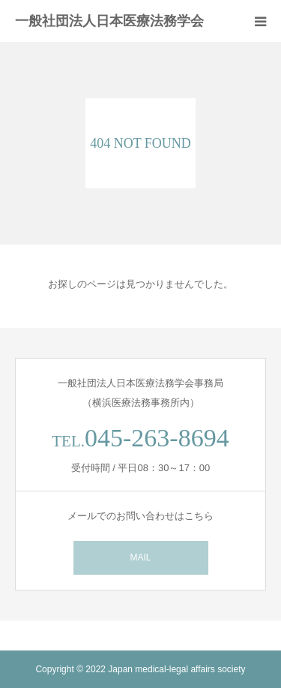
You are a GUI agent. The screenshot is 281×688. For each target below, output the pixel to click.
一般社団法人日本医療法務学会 (109, 21)
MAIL (140, 557)
